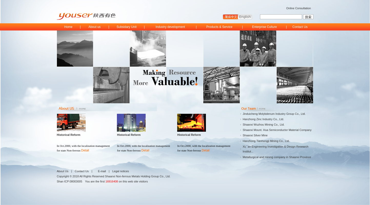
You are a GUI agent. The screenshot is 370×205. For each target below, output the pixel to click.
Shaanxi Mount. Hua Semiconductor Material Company (277, 129)
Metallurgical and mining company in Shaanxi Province (277, 157)
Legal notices (120, 171)
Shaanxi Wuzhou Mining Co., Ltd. (264, 124)
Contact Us (299, 27)
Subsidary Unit (127, 27)
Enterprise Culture (264, 27)
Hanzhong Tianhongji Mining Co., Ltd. (266, 140)
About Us (62, 171)
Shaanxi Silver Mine (255, 135)
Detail (85, 150)
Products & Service (219, 27)
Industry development (170, 27)
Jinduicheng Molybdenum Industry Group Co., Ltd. (274, 113)
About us (94, 27)
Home (68, 27)
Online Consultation (298, 8)
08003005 (76, 181)
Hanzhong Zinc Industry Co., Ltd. (263, 119)
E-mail (102, 171)
